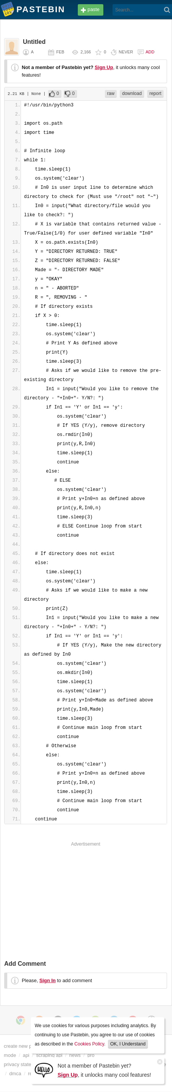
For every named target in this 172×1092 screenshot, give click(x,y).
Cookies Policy (89, 1044)
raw (110, 93)
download (131, 93)
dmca (15, 1073)
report (155, 93)
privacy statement (23, 1064)
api (26, 1055)
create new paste (22, 1046)
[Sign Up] (44, 1069)
